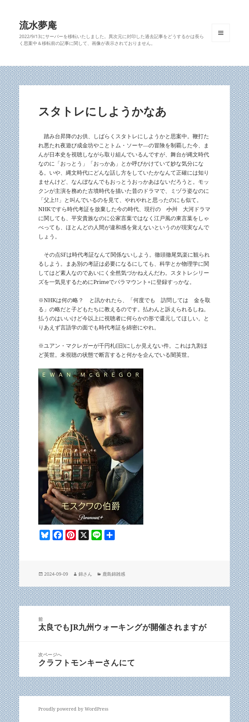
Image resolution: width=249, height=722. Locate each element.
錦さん (85, 574)
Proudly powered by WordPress (73, 709)
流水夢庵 (38, 25)
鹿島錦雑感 (113, 574)
